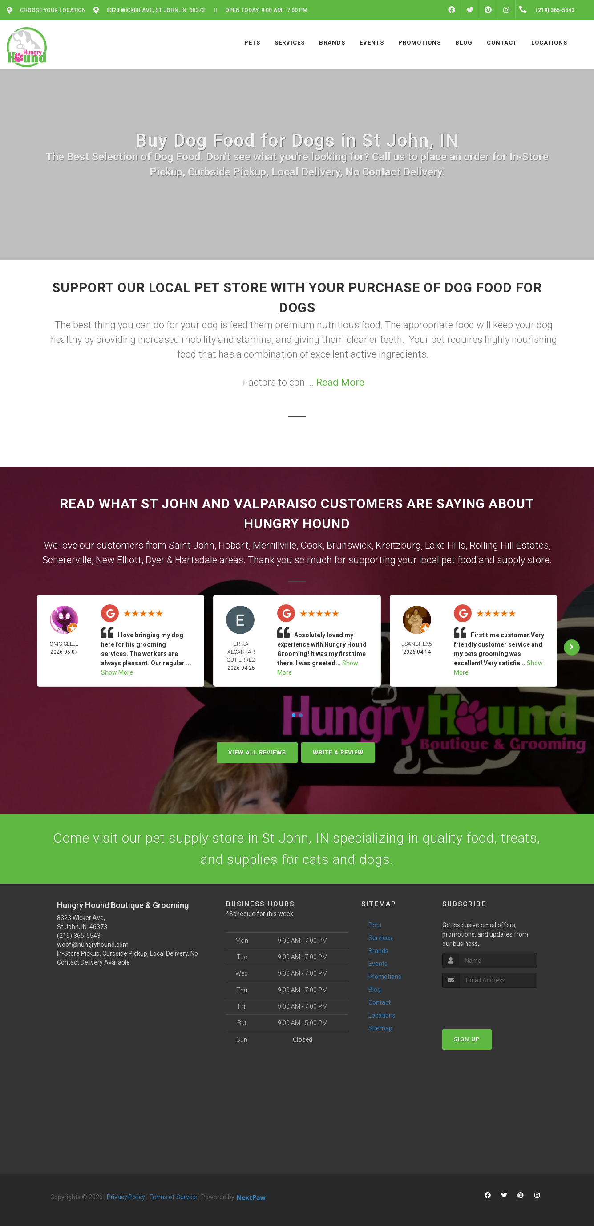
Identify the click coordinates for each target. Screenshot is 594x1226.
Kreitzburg (398, 545)
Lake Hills (445, 545)
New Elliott (118, 560)
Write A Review (338, 752)
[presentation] (489, 1004)
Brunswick (349, 545)
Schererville (67, 560)
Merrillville (274, 545)
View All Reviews (257, 752)
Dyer (155, 560)
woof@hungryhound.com (93, 944)
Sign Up (467, 1039)
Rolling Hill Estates (509, 545)
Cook (311, 545)
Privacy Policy (126, 1197)
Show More (117, 672)
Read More (340, 382)
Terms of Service (173, 1197)
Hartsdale (196, 560)
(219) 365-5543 (79, 935)
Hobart (233, 545)
